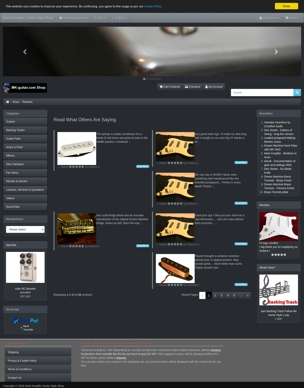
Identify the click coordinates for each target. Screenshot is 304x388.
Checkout (192, 86)
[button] (25, 51)
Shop (16, 101)
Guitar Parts (13, 138)
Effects (10, 155)
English (119, 18)
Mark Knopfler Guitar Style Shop (28, 18)
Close (286, 6)
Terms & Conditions (19, 369)
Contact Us (14, 377)
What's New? (267, 267)
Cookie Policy (153, 6)
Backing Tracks (15, 130)
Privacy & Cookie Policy (22, 360)
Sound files (13, 206)
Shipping (13, 352)
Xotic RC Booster (25, 288)
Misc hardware (15, 164)
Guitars (10, 121)
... (241, 295)
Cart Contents (170, 86)
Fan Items (12, 172)
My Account (214, 86)
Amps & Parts (14, 147)
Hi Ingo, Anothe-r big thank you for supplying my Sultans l (278, 246)
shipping (216, 350)
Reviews (27, 101)
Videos (10, 198)
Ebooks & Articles (16, 181)
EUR (100, 18)
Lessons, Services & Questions (25, 189)
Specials (11, 244)
